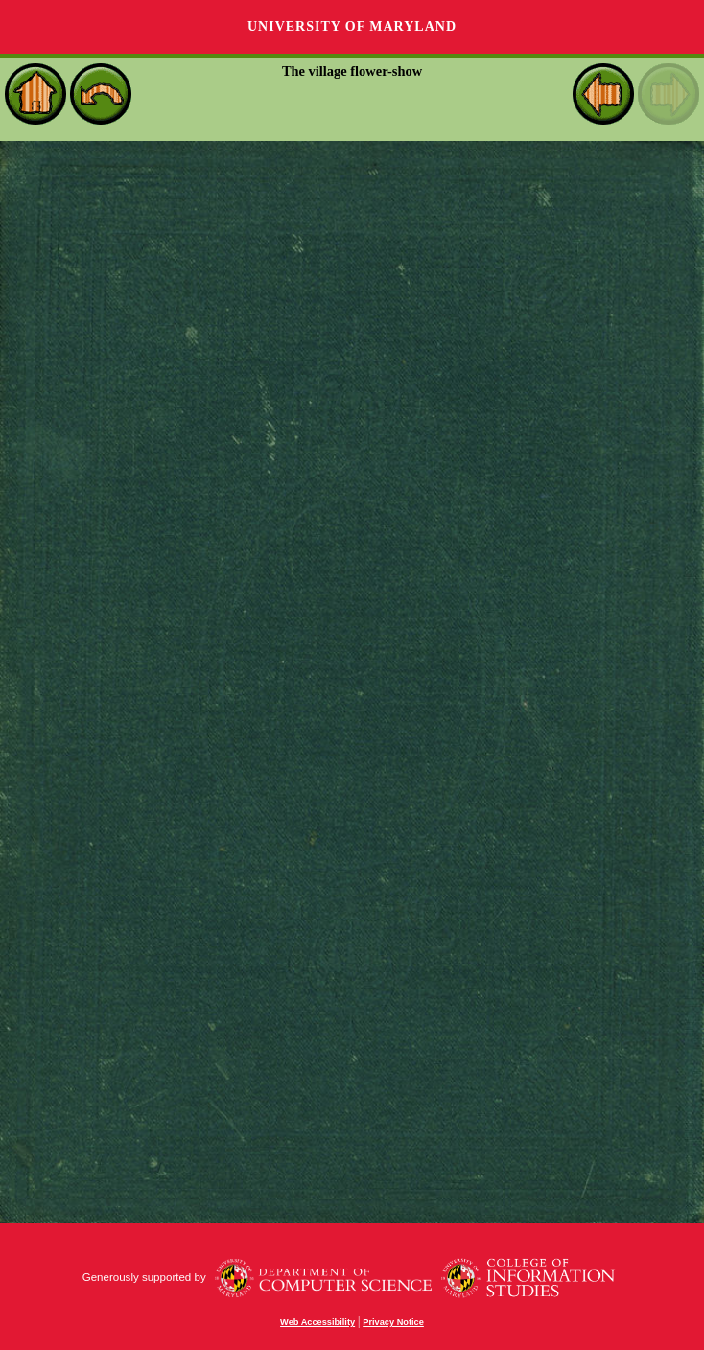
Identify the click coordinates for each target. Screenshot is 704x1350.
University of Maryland (352, 26)
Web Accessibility (317, 1322)
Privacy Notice (393, 1322)
